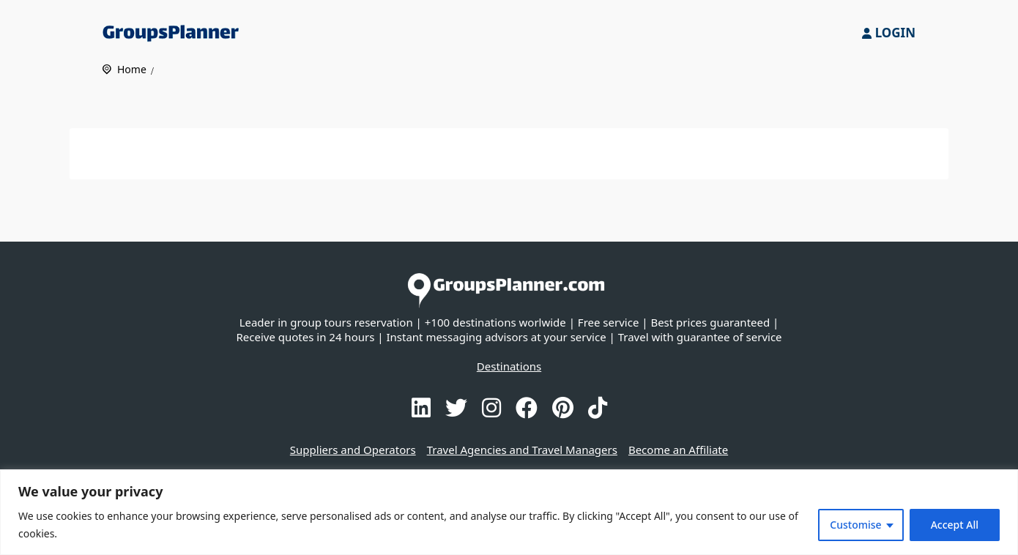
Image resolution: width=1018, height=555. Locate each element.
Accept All (954, 525)
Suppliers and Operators (353, 449)
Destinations (509, 366)
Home (131, 69)
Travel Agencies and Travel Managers (522, 449)
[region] (509, 512)
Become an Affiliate (678, 449)
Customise (855, 525)
